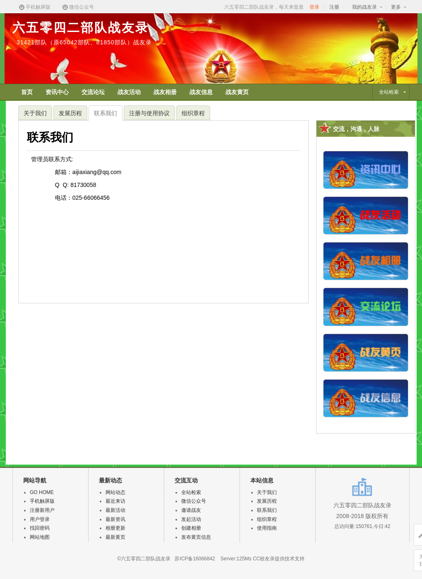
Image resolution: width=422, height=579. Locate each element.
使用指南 (267, 528)
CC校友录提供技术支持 (279, 559)
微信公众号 (78, 7)
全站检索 (191, 492)
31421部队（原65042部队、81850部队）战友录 (84, 42)
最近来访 (115, 501)
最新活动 (115, 510)
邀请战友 (191, 510)
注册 (334, 7)
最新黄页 (115, 537)
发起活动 (191, 519)
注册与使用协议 (149, 113)
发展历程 (70, 113)
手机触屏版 (34, 7)
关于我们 (35, 113)
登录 (314, 7)
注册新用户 (42, 510)
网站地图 (40, 537)
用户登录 (40, 519)
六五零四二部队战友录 (80, 27)
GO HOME (42, 492)
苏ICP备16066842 (195, 559)
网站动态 (115, 492)
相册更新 (115, 528)
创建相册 (191, 528)
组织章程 (193, 113)
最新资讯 (115, 519)
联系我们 (105, 113)
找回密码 (40, 528)
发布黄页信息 (196, 537)
